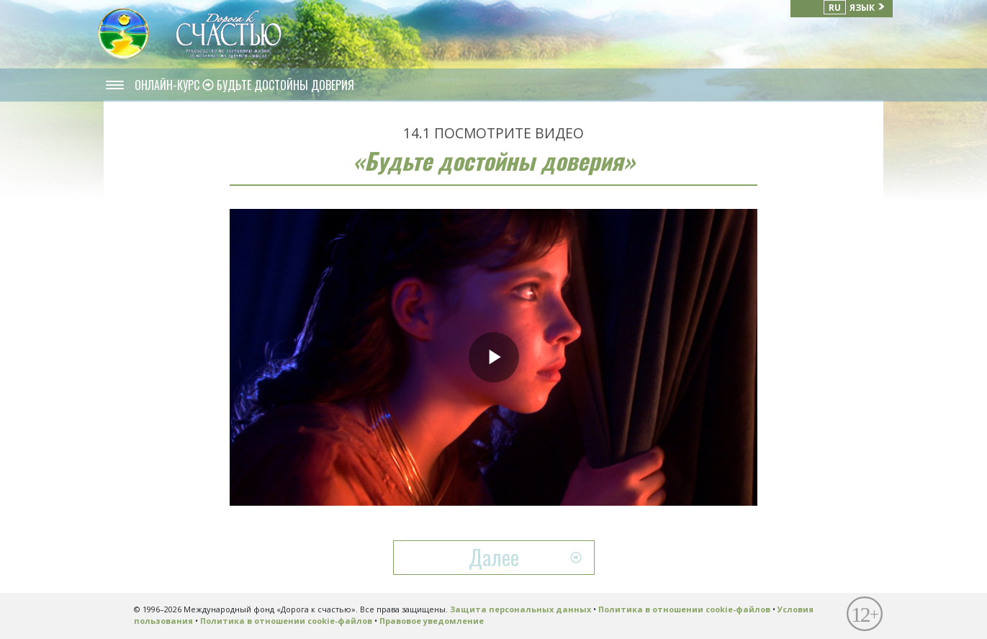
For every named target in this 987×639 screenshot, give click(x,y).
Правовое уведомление (431, 620)
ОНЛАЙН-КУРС (168, 85)
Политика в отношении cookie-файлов (684, 609)
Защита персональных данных (520, 609)
